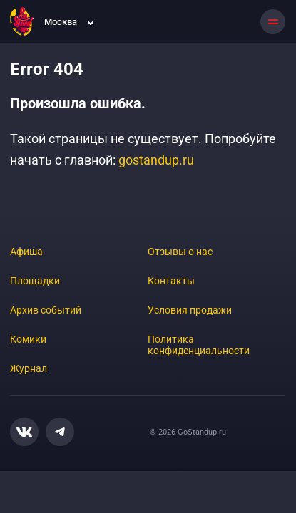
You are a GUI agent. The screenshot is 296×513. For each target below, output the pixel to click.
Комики (28, 339)
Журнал (28, 368)
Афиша (26, 251)
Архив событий (45, 310)
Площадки (35, 280)
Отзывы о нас (180, 251)
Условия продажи (190, 310)
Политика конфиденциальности (199, 344)
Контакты (171, 280)
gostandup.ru (156, 159)
